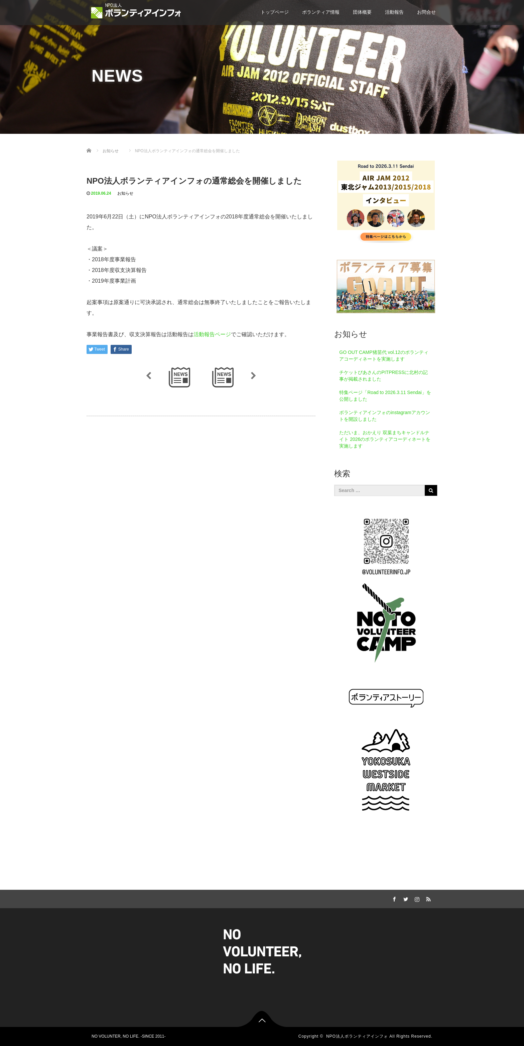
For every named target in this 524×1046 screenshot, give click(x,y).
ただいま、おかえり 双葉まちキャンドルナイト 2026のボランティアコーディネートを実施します (384, 439)
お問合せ (426, 12)
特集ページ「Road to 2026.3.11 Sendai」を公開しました (385, 396)
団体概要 (362, 12)
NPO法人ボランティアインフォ (357, 1036)
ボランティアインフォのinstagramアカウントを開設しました (384, 416)
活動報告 (394, 12)
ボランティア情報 (321, 12)
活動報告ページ (212, 334)
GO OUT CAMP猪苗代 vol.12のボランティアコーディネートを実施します (383, 356)
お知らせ (125, 193)
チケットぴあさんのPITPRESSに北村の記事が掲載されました (383, 376)
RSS (427, 898)
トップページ (275, 12)
